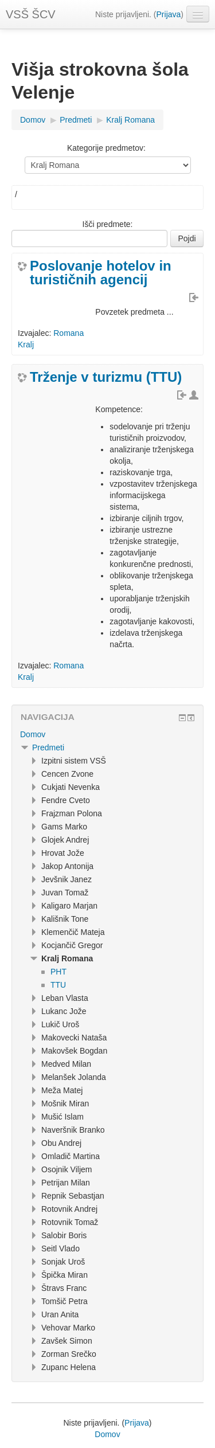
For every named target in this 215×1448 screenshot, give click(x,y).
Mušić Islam (62, 1116)
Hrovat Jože (62, 853)
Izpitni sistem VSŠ (73, 760)
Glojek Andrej (65, 839)
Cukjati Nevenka (70, 787)
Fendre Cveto (65, 800)
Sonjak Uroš (63, 1261)
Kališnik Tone (64, 918)
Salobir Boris (64, 1235)
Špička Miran (64, 1274)
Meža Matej (62, 1090)
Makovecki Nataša (74, 1037)
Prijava (169, 14)
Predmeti (76, 119)
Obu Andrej (61, 1143)
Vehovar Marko (68, 1327)
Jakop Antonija (67, 866)
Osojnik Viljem (66, 1169)
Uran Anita (60, 1314)
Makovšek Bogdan (74, 1050)
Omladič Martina (70, 1156)
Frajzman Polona (71, 813)
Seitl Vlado (60, 1248)
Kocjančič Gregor (72, 945)
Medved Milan (66, 1064)
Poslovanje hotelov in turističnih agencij (100, 273)
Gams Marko (64, 826)
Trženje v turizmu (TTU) (106, 377)
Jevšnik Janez (66, 879)
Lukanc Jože (64, 1011)
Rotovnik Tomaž (69, 1222)
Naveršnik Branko (73, 1129)
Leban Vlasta (64, 998)
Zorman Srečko (68, 1354)
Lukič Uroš (60, 1024)
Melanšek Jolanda (73, 1077)
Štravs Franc (64, 1288)
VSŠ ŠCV (31, 14)
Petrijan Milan (65, 1182)
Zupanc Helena (68, 1367)
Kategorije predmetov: (106, 147)
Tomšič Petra (64, 1301)
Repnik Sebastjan (72, 1195)
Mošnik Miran (65, 1103)
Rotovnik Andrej (69, 1209)
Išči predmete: (108, 224)
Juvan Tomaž (64, 892)
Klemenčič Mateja (73, 932)
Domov (32, 119)
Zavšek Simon (66, 1340)
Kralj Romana (130, 119)
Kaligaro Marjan (69, 905)
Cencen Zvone (67, 773)
